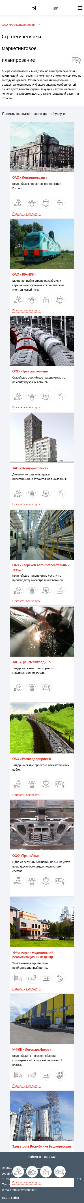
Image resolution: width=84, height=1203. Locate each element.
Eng (55, 8)
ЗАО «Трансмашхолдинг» (32, 662)
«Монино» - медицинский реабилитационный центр (32, 954)
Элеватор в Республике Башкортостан (41, 1146)
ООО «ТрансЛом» (26, 856)
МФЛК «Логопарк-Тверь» (31, 1049)
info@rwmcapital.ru (24, 1190)
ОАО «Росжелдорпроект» (19, 25)
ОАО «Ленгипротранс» (29, 177)
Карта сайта (10, 1198)
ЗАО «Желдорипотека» (30, 468)
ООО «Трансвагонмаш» (30, 371)
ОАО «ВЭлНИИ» (24, 274)
